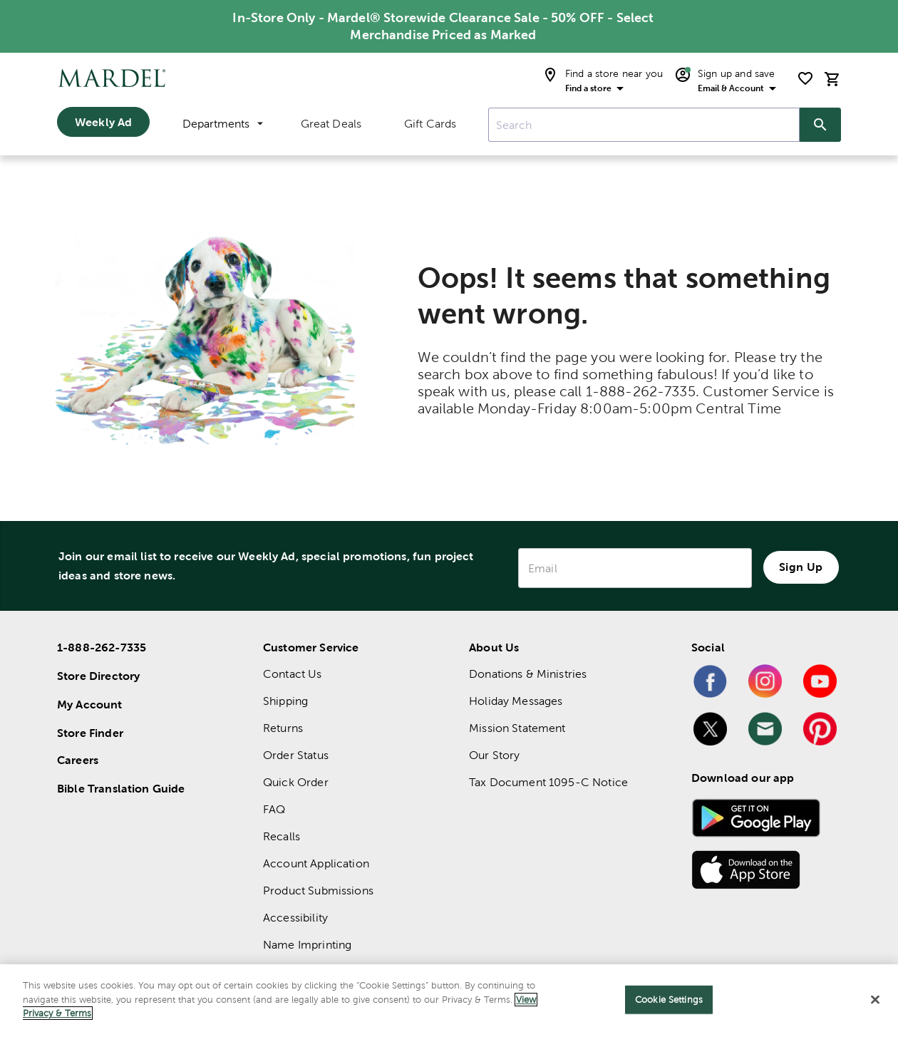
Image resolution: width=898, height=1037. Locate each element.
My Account (90, 704)
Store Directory (98, 675)
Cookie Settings (669, 999)
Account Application (316, 863)
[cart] (832, 79)
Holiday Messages (515, 701)
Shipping (285, 701)
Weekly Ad (103, 121)
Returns (283, 728)
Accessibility (295, 918)
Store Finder (90, 732)
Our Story (494, 755)
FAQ (274, 809)
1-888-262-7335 (101, 647)
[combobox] (644, 125)
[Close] (875, 1000)
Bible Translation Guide (121, 788)
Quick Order (296, 782)
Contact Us (292, 674)
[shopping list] (805, 78)
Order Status (296, 755)
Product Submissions (318, 890)
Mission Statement (517, 728)
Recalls (281, 836)
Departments (222, 124)
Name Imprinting (307, 945)
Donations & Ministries (528, 674)
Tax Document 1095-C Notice (548, 782)
